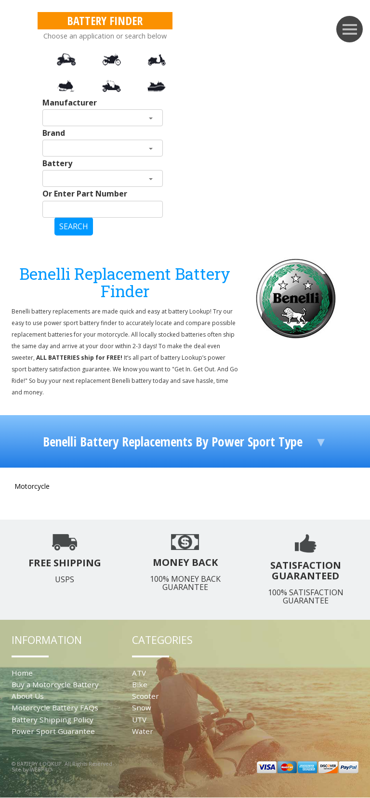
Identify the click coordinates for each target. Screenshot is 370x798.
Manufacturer (69, 102)
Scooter (145, 696)
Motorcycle (32, 486)
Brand (53, 133)
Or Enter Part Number (84, 193)
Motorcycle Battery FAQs (55, 707)
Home (22, 673)
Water (142, 731)
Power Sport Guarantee (53, 731)
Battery (57, 163)
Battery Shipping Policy (52, 719)
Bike (139, 684)
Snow (141, 707)
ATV (139, 673)
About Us (28, 696)
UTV (139, 719)
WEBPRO (41, 769)
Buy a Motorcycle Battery (55, 684)
